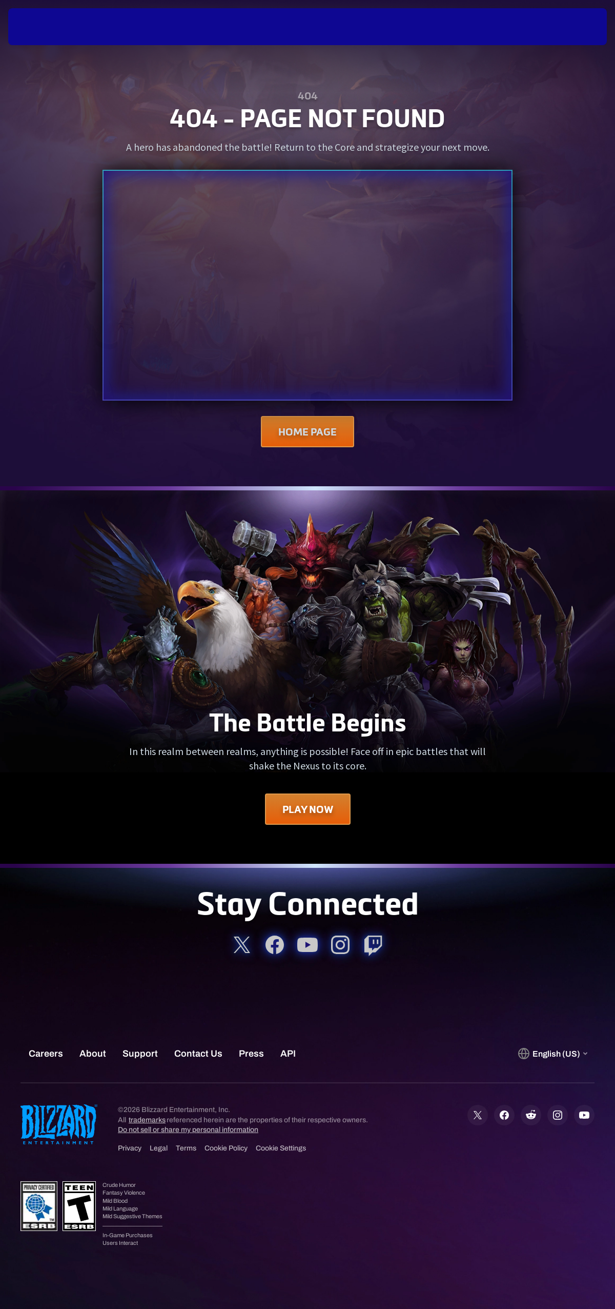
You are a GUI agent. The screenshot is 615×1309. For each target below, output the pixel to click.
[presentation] (40, 26)
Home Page (307, 431)
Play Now (307, 809)
